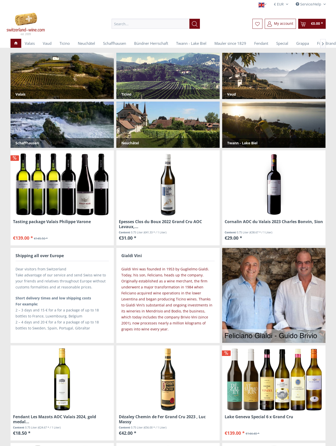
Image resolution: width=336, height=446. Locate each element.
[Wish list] (257, 24)
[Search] (194, 24)
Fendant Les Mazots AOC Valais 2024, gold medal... (54, 419)
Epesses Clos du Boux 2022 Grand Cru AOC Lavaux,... (160, 224)
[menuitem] (156, 24)
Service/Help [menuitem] (309, 4)
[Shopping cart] (312, 24)
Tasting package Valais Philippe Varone (52, 221)
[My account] (280, 24)
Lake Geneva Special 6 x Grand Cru (259, 416)
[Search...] (156, 24)
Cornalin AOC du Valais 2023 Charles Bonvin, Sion (274, 221)
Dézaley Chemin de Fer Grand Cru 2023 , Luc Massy (162, 419)
